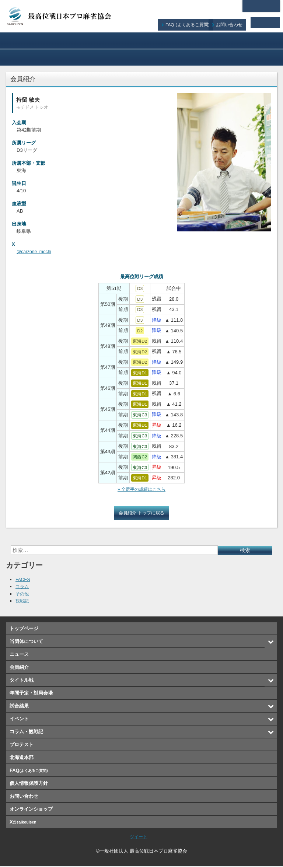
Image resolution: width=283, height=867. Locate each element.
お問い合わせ (234, 22)
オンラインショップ (254, 57)
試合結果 (28, 57)
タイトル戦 (198, 40)
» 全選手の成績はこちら (142, 489)
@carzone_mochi (35, 251)
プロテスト (198, 57)
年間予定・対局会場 (254, 40)
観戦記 (22, 601)
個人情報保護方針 (29, 784)
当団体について (28, 40)
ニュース (85, 40)
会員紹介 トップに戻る (141, 513)
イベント (85, 57)
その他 (22, 594)
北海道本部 (261, 6)
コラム (22, 587)
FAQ (193, 22)
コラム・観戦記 (141, 57)
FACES (23, 580)
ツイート (138, 837)
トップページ (24, 629)
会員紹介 (141, 40)
